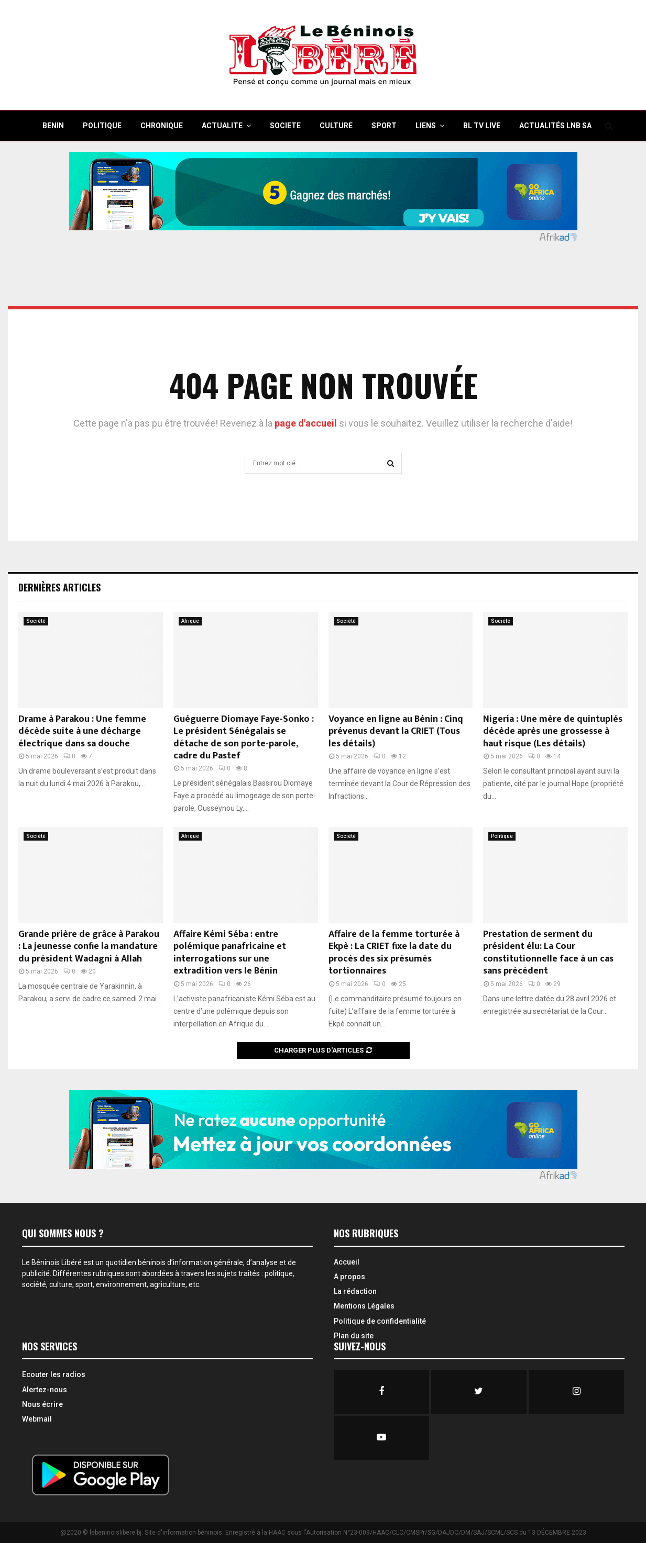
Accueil (346, 1262)
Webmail (37, 1419)
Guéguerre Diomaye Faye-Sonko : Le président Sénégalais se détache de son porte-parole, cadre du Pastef (243, 737)
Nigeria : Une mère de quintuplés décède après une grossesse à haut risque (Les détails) (552, 731)
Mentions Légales (364, 1306)
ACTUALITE (222, 125)
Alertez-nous (44, 1389)
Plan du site (354, 1336)
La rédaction (355, 1291)
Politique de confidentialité (380, 1321)
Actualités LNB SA (555, 125)
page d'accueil (307, 423)
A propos (349, 1276)
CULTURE (336, 125)
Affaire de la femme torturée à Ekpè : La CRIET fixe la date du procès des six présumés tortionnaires (394, 952)
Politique (502, 836)
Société (36, 621)
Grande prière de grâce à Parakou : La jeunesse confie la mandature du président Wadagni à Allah (88, 946)
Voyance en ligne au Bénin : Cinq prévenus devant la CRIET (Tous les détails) (396, 731)
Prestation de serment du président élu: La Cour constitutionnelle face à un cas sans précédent (548, 952)
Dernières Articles (59, 587)
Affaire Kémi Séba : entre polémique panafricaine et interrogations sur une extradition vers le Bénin (229, 952)
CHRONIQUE (161, 125)
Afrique (190, 621)
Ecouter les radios (53, 1374)
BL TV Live (481, 125)
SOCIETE (285, 125)
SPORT (384, 125)
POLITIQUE (102, 125)
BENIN (53, 125)
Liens (425, 125)
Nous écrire (42, 1404)
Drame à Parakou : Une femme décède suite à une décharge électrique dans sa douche (82, 731)
